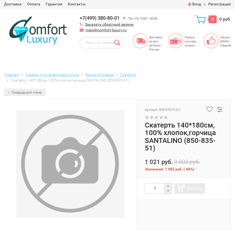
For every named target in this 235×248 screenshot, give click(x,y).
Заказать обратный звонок (109, 24)
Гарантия (54, 4)
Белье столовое (99, 74)
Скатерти (128, 74)
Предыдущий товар (25, 92)
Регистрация (219, 4)
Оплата (33, 4)
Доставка (13, 4)
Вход (194, 4)
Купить (194, 188)
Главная (11, 74)
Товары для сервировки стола (52, 74)
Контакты (77, 4)
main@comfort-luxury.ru (106, 30)
